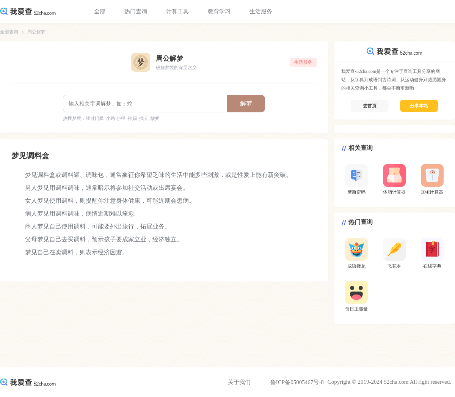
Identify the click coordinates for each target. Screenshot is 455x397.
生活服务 (260, 11)
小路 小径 (116, 118)
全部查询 (9, 32)
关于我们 (239, 382)
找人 (143, 118)
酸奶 (155, 118)
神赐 (132, 118)
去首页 (370, 106)
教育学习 (219, 11)
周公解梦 (36, 32)
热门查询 (135, 11)
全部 (99, 11)
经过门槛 (95, 118)
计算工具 (177, 11)
